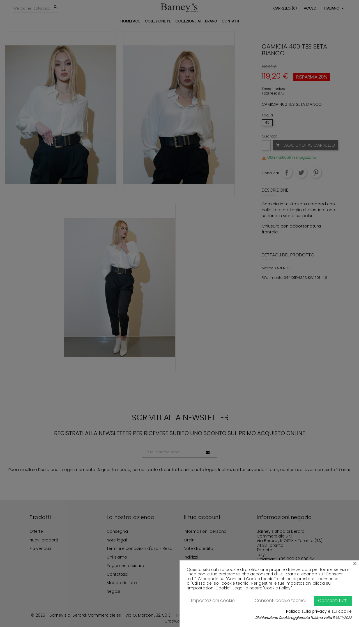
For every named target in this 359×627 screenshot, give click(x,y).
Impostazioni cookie (213, 600)
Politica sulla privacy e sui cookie (319, 611)
